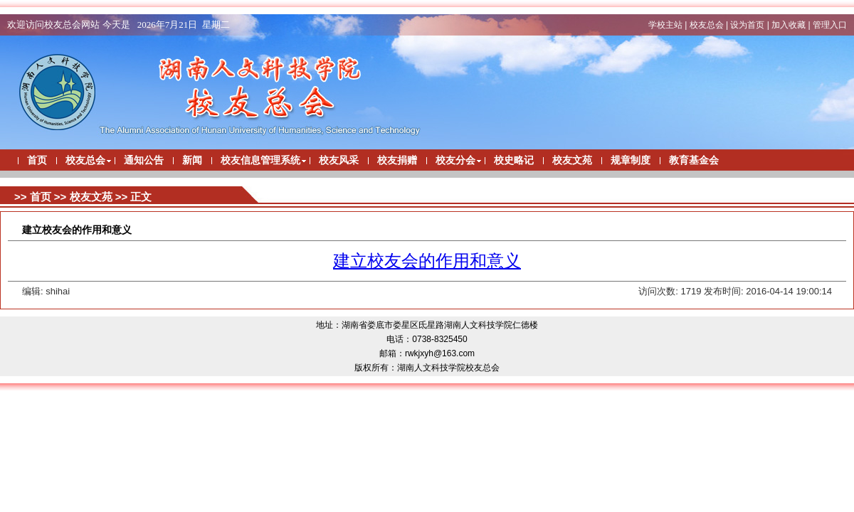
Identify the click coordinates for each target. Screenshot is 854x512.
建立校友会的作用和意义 (427, 260)
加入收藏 (788, 25)
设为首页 (747, 25)
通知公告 (144, 160)
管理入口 (830, 25)
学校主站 (665, 25)
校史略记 (514, 160)
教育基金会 (694, 160)
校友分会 (455, 160)
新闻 (192, 160)
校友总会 (707, 25)
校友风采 (339, 160)
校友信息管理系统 (260, 160)
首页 (37, 160)
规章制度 (630, 160)
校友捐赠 (397, 160)
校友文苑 (572, 160)
